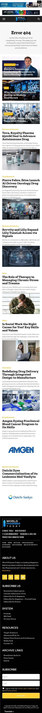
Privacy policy (11, 690)
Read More (6, 571)
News (6, 88)
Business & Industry (10, 129)
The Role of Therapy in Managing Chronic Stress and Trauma (20, 280)
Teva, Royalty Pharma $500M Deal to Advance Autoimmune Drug (19, 136)
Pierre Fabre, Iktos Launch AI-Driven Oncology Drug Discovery (21, 183)
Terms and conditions (26, 688)
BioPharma (8, 114)
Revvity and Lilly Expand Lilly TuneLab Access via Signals (20, 233)
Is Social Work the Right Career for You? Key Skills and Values (20, 327)
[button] (3, 19)
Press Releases (10, 65)
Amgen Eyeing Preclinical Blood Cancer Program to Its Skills (20, 424)
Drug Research (8, 176)
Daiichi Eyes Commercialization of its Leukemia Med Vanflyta (20, 474)
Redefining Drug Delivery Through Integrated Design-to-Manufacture (20, 374)
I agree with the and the (20, 689)
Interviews (6, 368)
